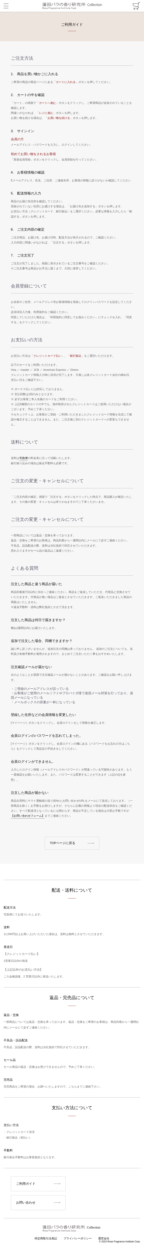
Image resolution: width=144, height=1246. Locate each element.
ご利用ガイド (25, 1183)
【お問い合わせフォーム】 (28, 815)
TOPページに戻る (62, 843)
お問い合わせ (25, 1202)
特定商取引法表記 (46, 1238)
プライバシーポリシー (78, 1238)
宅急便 (23, 458)
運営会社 (103, 1238)
